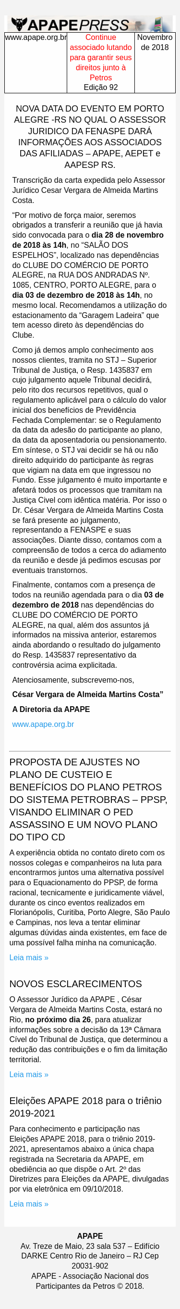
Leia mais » (28, 957)
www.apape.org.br (36, 37)
